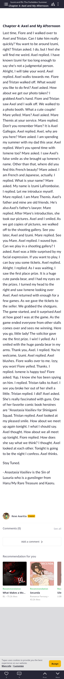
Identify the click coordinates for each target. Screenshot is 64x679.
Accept (55, 663)
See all (57, 528)
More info (6, 665)
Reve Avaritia (19, 516)
